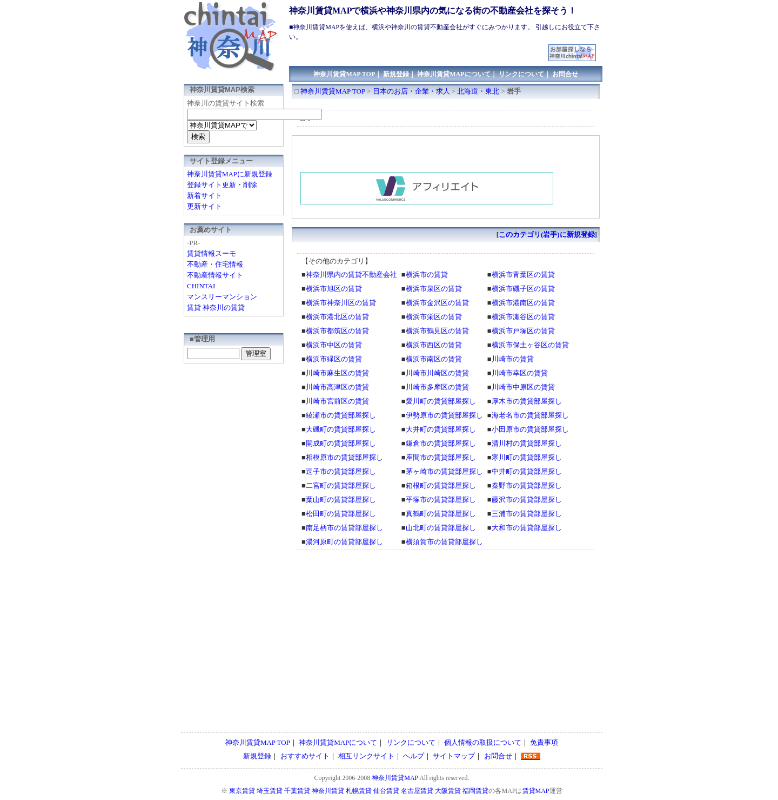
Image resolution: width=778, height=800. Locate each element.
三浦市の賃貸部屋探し (527, 514)
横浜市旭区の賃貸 (334, 289)
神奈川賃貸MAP (395, 778)
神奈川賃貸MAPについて (453, 74)
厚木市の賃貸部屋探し (527, 401)
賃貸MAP (535, 791)
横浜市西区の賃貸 (434, 345)
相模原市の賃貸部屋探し (344, 457)
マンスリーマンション (222, 297)
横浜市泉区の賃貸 (434, 289)
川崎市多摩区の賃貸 (437, 387)
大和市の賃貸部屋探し (527, 528)
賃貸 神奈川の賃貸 (216, 307)
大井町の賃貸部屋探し (441, 429)
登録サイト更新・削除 (222, 185)
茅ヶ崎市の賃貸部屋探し (444, 471)
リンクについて (521, 74)
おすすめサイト (305, 756)
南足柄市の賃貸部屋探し (344, 528)
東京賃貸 (242, 791)
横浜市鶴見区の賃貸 (437, 331)
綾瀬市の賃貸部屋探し (341, 415)
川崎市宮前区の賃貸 (337, 401)
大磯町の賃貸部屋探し (341, 429)
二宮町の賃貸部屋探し (341, 485)
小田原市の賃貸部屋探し (530, 429)
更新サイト (204, 206)
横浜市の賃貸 (427, 274)
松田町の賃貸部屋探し (341, 514)
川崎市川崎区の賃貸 (437, 373)
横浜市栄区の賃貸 (434, 317)
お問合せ (565, 74)
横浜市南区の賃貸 (434, 359)
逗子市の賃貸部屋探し (341, 471)
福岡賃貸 (475, 791)
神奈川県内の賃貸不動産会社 (351, 274)
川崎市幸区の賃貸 (520, 373)
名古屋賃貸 (417, 791)
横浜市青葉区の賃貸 (523, 274)
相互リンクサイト (366, 756)
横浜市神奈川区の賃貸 (341, 303)
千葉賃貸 (297, 791)
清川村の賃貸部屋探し (527, 443)
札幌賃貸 (359, 791)
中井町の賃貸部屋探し (527, 471)
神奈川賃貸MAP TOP (344, 74)
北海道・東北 (478, 91)
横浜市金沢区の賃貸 (437, 303)
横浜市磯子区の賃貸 (523, 289)
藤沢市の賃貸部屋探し (527, 499)
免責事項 (544, 742)
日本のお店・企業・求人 (411, 91)
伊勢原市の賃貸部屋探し (444, 415)
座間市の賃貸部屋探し (441, 457)
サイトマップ (454, 756)
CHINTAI (201, 286)
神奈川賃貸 (328, 791)
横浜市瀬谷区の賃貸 (523, 317)
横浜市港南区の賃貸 (523, 303)
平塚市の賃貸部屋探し (441, 499)
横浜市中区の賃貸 (334, 345)
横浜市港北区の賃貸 (337, 317)
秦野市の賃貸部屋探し (527, 485)
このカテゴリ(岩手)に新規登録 (547, 234)
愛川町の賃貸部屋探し (441, 401)
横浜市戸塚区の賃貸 (523, 331)
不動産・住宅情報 (215, 264)
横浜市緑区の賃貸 (334, 359)
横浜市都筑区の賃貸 (337, 331)
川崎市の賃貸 (513, 359)
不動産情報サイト (215, 275)
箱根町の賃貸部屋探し (441, 485)
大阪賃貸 (448, 791)
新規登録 (396, 74)
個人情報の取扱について (482, 742)
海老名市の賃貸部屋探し (530, 415)
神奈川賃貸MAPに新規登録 (229, 174)
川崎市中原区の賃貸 (523, 387)
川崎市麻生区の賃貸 (337, 373)
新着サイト (204, 195)
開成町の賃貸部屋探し (341, 443)
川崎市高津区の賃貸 (337, 387)
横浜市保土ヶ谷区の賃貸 (530, 345)
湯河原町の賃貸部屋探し (344, 542)
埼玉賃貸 (270, 791)
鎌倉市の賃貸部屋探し (441, 443)
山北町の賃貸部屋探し (441, 528)
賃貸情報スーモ (211, 253)
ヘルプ (413, 756)
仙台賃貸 (386, 791)
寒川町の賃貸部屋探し (527, 457)
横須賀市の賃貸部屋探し (444, 542)
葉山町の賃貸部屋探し (341, 499)
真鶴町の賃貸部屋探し (441, 514)
